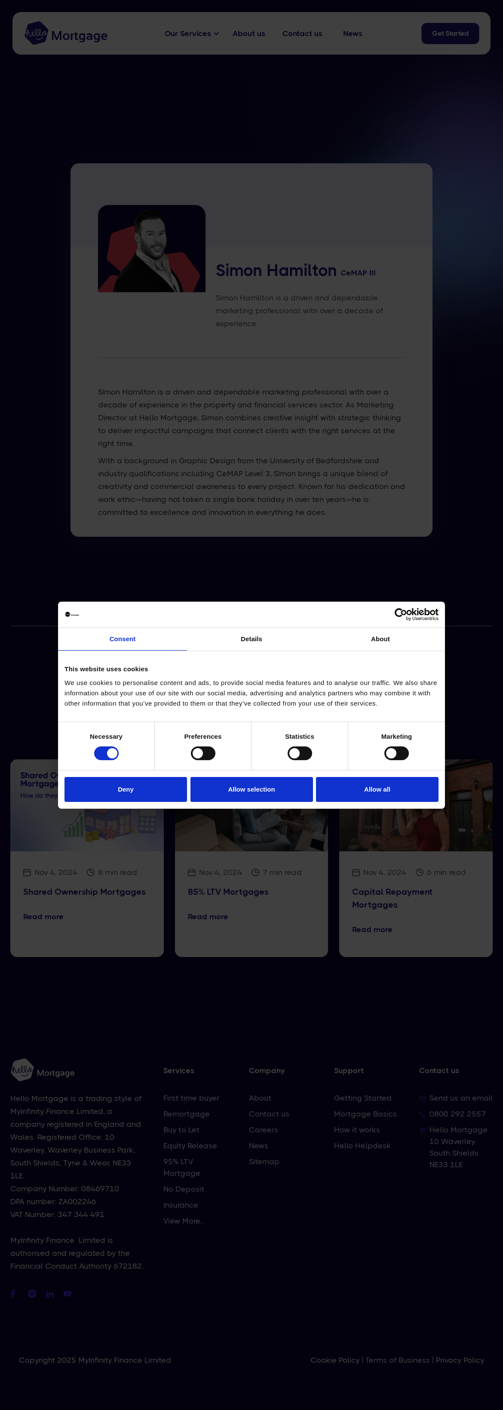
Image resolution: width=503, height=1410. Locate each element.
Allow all (377, 789)
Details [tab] (251, 638)
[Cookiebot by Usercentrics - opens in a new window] (401, 614)
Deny (126, 789)
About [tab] (380, 638)
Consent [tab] (123, 638)
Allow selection (251, 789)
